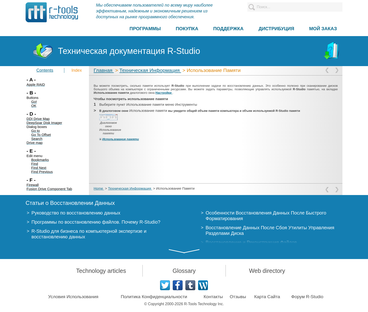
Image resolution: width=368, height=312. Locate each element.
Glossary (184, 270)
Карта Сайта (267, 296)
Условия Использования (73, 296)
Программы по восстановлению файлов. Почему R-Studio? (95, 222)
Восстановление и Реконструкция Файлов (251, 242)
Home (99, 188)
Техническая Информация (150, 70)
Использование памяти (120, 139)
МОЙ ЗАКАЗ (323, 28)
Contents (44, 70)
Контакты (213, 296)
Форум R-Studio (307, 296)
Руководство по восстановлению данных (75, 212)
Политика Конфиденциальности (154, 296)
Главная (104, 70)
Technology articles (101, 270)
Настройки (163, 92)
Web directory (267, 270)
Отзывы (238, 296)
